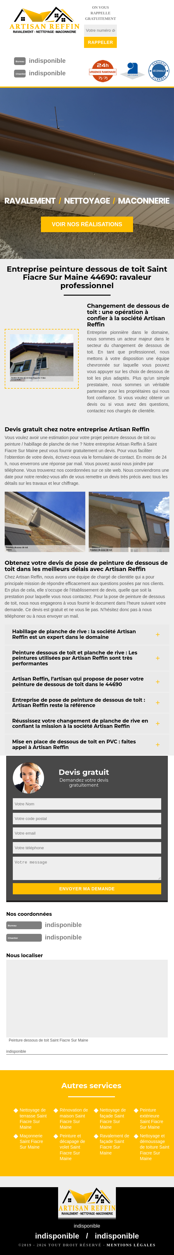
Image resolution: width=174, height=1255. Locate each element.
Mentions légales (131, 1245)
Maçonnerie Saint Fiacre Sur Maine (31, 1141)
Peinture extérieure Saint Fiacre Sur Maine (151, 1118)
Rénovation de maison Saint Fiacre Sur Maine (74, 1118)
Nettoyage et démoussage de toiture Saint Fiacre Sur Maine (154, 1147)
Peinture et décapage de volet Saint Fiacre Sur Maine (72, 1147)
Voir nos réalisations (87, 224)
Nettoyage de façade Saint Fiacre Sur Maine (113, 1118)
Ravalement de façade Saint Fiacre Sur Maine (114, 1144)
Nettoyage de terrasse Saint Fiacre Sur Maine (33, 1118)
